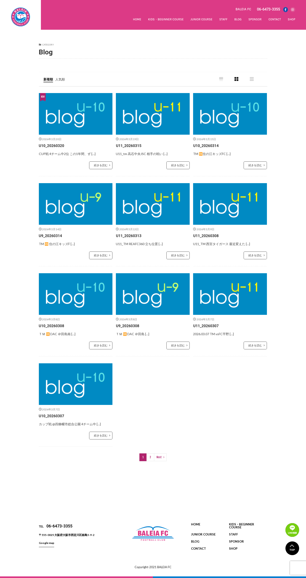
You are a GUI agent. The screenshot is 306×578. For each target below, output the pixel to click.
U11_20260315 (130, 145)
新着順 (48, 79)
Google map (46, 542)
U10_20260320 (53, 145)
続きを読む (101, 165)
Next (159, 457)
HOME (137, 19)
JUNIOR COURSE (202, 19)
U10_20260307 (53, 415)
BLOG (238, 19)
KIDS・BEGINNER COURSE (166, 19)
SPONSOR (255, 19)
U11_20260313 (130, 235)
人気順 (62, 79)
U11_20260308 (207, 235)
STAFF (223, 19)
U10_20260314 (207, 145)
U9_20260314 (52, 235)
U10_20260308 (53, 325)
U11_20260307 (207, 325)
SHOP (291, 19)
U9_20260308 (129, 325)
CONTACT (275, 19)
